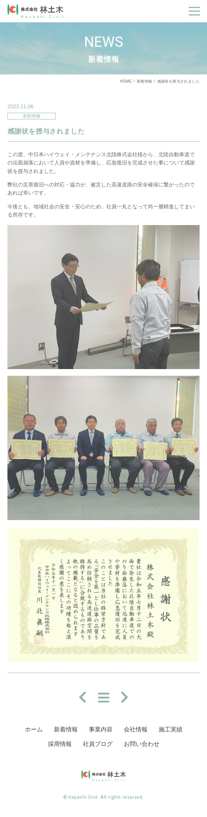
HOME (126, 81)
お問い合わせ (141, 744)
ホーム (34, 729)
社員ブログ (98, 744)
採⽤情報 (60, 744)
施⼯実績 (170, 729)
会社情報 (136, 729)
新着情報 (144, 81)
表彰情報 (32, 116)
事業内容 (101, 729)
